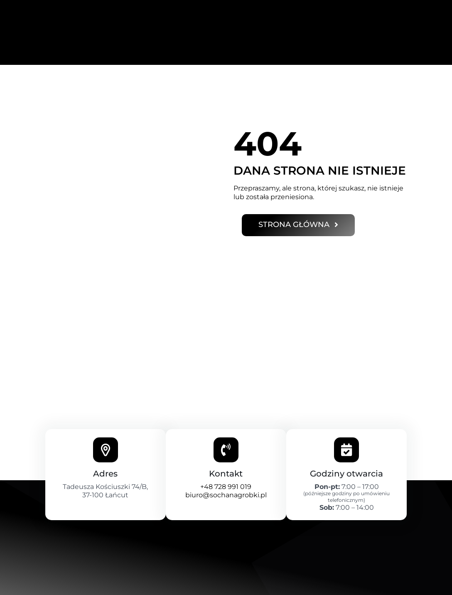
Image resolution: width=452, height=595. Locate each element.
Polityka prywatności (75, 587)
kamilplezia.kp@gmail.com (344, 587)
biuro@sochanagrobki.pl (226, 454)
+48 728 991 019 (225, 445)
